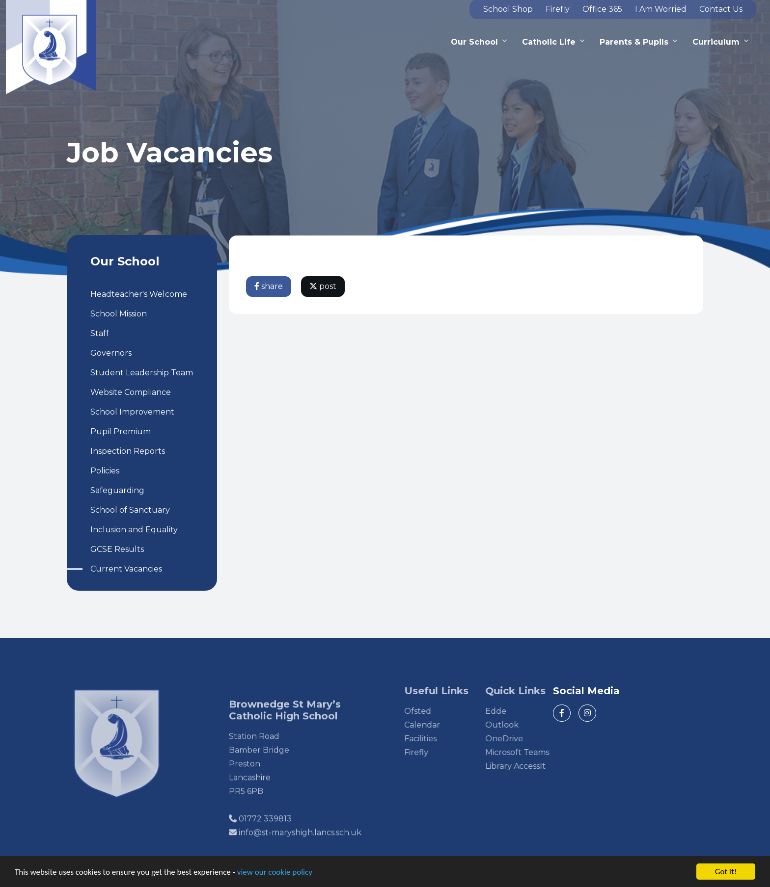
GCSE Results (116, 549)
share (269, 286)
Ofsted (433, 711)
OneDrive (520, 738)
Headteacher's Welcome (138, 294)
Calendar (438, 725)
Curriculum (716, 42)
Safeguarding (117, 490)
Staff (99, 333)
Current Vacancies (126, 569)
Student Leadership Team (141, 372)
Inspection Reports (127, 451)
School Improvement (132, 412)
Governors (110, 353)
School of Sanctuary (129, 510)
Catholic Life (549, 42)
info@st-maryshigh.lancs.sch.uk (300, 848)
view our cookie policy (274, 872)
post (323, 286)
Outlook (517, 725)
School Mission (118, 313)
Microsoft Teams (533, 752)
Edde (511, 711)
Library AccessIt (531, 766)
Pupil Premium (120, 431)
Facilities (436, 738)
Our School (474, 42)
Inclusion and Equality (133, 529)
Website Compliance (130, 392)
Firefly (432, 752)
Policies (104, 470)
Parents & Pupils (634, 42)
